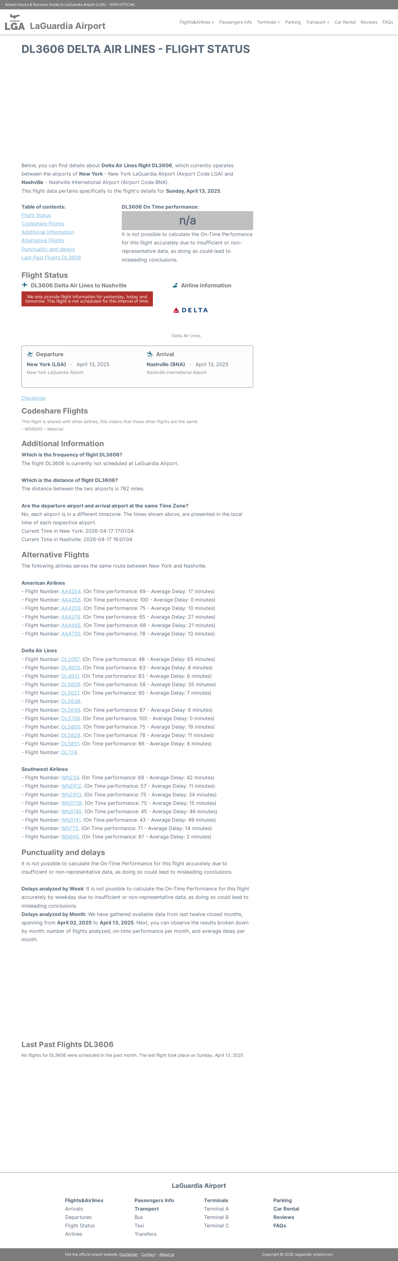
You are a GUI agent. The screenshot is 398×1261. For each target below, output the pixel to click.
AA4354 (70, 591)
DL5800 (70, 727)
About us (166, 1254)
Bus (139, 1217)
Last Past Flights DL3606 (51, 257)
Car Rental (345, 22)
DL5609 (70, 684)
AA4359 (71, 608)
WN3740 (71, 811)
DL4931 (70, 676)
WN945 (70, 837)
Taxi (139, 1225)
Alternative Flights (42, 240)
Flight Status (36, 215)
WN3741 (70, 820)
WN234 (70, 777)
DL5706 (70, 718)
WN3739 (71, 803)
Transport (147, 1209)
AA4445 (71, 625)
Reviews (369, 22)
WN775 (69, 828)
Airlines (73, 1234)
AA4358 (71, 600)
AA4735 (70, 633)
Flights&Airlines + (197, 22)
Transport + (317, 22)
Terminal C (216, 1225)
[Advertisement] (199, 111)
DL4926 (70, 667)
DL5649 (70, 710)
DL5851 (70, 743)
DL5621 (70, 693)
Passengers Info (235, 22)
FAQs (387, 22)
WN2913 (71, 794)
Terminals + (268, 22)
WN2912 (71, 786)
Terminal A (216, 1209)
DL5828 (70, 735)
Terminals (216, 1200)
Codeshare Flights (42, 223)
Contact (148, 1254)
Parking (293, 22)
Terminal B (216, 1217)
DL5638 (70, 701)
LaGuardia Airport (68, 25)
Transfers (145, 1234)
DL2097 (70, 659)
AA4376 (70, 617)
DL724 (69, 752)
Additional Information (47, 232)
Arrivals (74, 1209)
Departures (78, 1217)
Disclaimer (128, 1254)
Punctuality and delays (48, 249)
